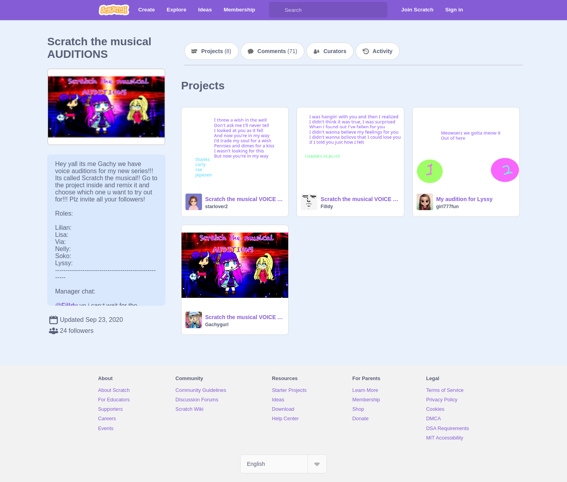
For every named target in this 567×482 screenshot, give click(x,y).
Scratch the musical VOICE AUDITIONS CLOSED (244, 317)
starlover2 (216, 206)
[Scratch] (114, 10)
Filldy (327, 206)
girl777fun (447, 206)
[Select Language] (283, 463)
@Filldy (66, 305)
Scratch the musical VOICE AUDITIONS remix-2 (360, 199)
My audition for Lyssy (464, 199)
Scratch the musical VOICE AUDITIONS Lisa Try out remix (244, 199)
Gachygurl (216, 324)
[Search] (277, 10)
